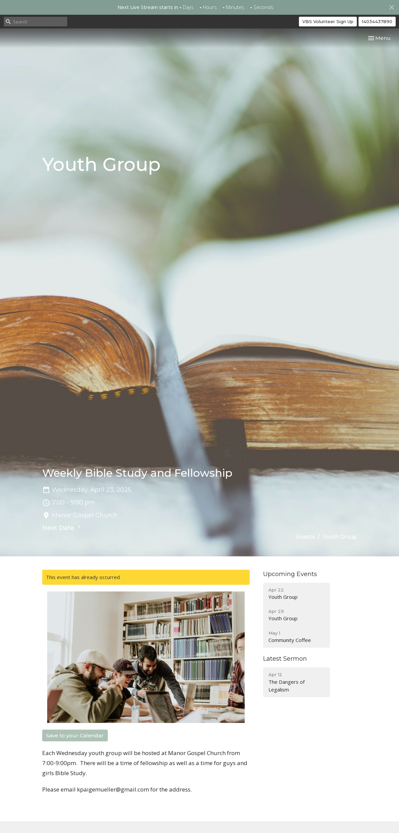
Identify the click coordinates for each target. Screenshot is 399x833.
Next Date (62, 528)
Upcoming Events (290, 574)
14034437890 (377, 21)
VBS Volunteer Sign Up (327, 21)
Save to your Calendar (75, 735)
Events (305, 537)
